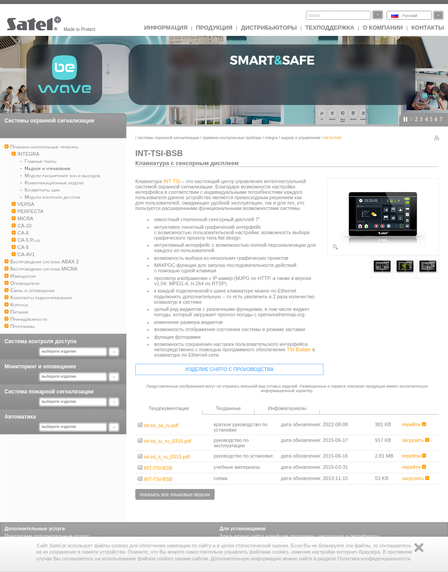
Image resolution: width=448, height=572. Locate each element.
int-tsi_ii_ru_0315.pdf (164, 456)
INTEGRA (271, 137)
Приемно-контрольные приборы (232, 137)
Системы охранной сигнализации (49, 121)
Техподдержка (329, 27)
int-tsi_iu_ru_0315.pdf (164, 441)
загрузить (415, 440)
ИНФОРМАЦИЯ (166, 27)
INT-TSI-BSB (155, 468)
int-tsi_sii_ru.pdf (158, 425)
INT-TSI (172, 181)
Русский (409, 15)
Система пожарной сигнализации (49, 392)
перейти (414, 424)
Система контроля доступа (40, 341)
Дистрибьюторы (269, 27)
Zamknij (418, 547)
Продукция (214, 27)
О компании (383, 27)
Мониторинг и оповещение (40, 366)
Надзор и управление (301, 137)
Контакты (427, 27)
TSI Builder (299, 349)
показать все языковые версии (175, 494)
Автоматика (20, 417)
